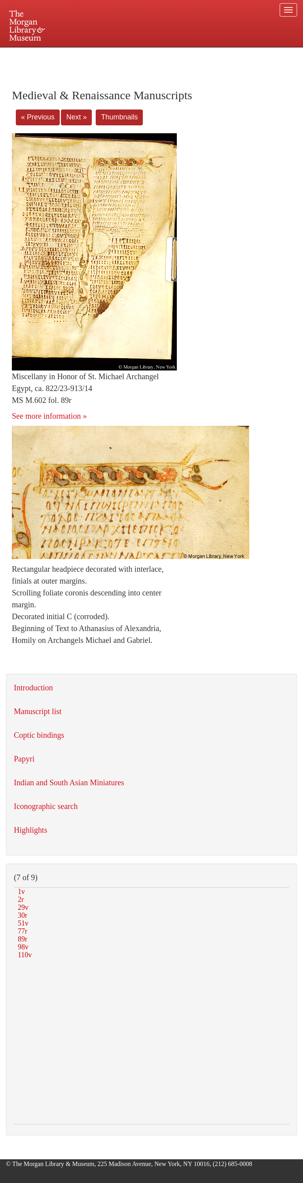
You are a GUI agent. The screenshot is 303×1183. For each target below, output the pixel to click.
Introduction (33, 687)
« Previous (38, 117)
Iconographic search (46, 806)
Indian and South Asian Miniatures (69, 782)
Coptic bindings (39, 735)
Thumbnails (119, 117)
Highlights (30, 830)
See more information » (49, 416)
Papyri (24, 758)
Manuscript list (38, 711)
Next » (76, 117)
